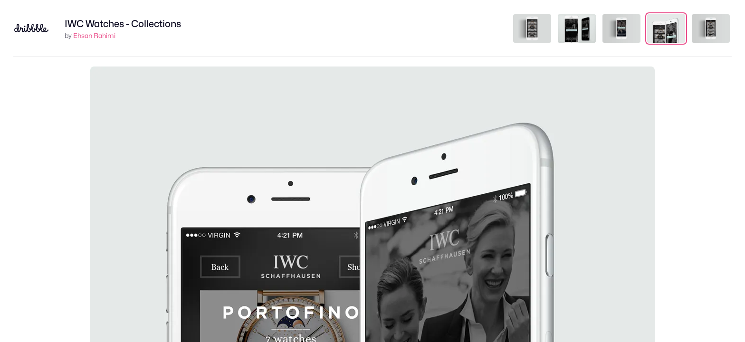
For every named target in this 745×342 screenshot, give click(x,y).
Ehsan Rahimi (94, 35)
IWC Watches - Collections (123, 23)
